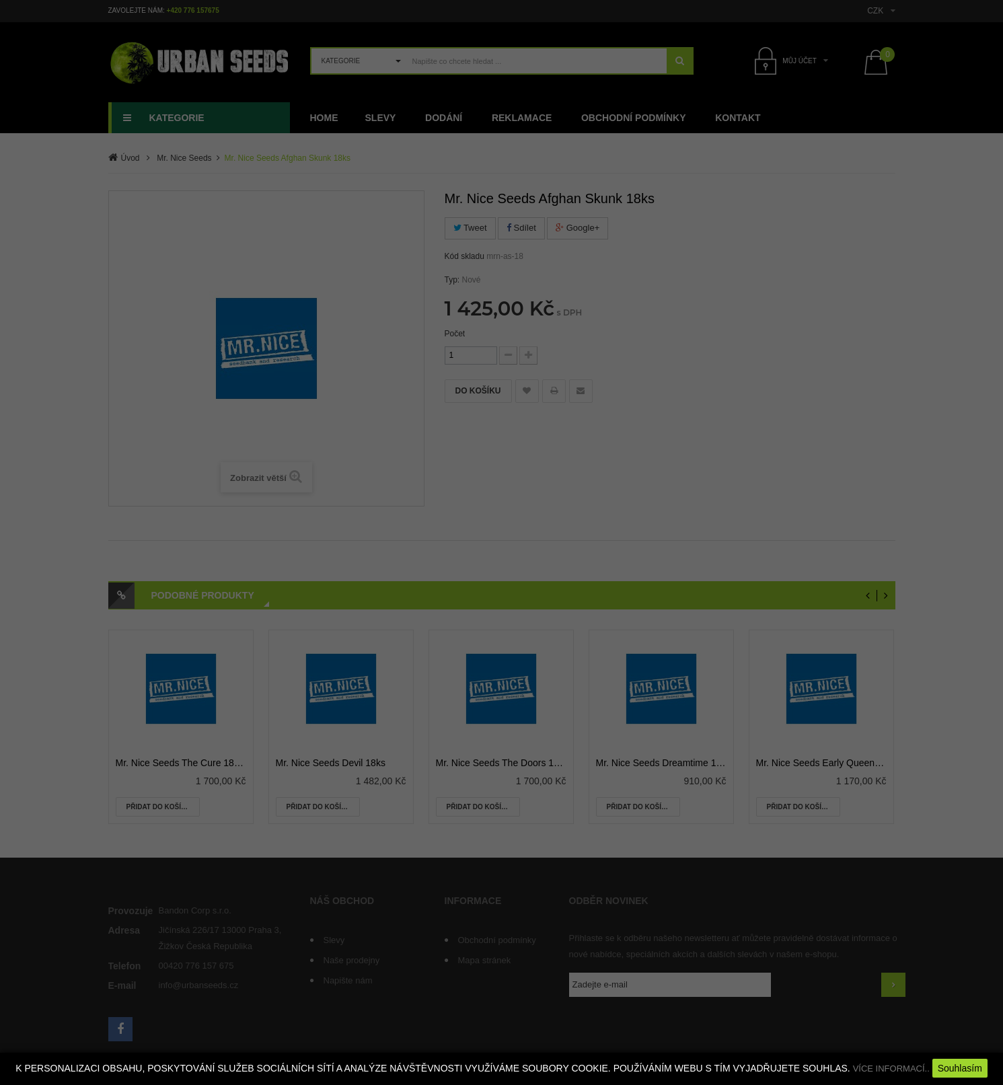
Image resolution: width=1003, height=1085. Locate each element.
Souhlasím (960, 1068)
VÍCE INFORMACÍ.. (891, 1068)
